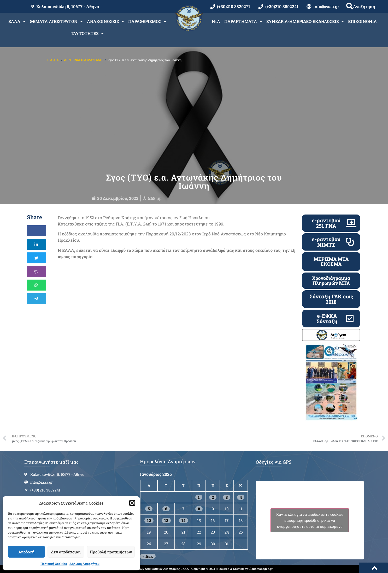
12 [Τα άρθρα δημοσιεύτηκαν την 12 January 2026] (149, 520)
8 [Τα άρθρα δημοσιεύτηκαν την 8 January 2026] (199, 508)
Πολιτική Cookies (53, 564)
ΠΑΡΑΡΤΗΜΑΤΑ (243, 21)
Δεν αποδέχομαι (66, 551)
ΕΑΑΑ (17, 21)
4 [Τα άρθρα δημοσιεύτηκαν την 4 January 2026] (241, 497)
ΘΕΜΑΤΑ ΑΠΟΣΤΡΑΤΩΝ (56, 21)
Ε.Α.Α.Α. (53, 60)
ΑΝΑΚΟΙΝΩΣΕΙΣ (105, 21)
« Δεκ (148, 556)
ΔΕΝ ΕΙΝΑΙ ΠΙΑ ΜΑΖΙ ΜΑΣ (83, 60)
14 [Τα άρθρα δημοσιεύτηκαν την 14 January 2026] (183, 520)
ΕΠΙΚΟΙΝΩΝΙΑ (362, 21)
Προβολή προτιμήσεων (111, 551)
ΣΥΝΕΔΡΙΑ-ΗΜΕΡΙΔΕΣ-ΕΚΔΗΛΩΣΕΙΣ (305, 21)
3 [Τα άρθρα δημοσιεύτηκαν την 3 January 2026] (227, 497)
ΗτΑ (216, 21)
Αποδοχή (26, 551)
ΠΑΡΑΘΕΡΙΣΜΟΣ (147, 21)
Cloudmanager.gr (261, 569)
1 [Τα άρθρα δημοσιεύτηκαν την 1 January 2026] (199, 497)
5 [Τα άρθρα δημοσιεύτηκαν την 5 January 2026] (149, 508)
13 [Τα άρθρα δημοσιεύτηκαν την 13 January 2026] (166, 520)
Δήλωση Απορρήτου (84, 564)
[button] (132, 503)
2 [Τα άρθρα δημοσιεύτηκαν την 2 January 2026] (213, 497)
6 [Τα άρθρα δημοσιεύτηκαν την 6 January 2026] (166, 508)
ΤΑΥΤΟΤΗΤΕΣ (87, 33)
